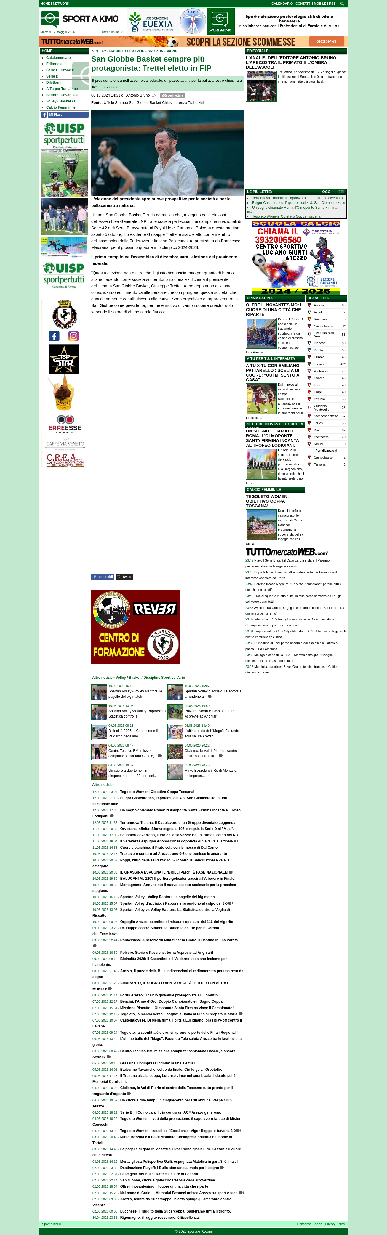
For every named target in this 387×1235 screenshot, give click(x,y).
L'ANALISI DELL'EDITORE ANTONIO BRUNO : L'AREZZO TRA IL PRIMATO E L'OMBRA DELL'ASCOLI (292, 62)
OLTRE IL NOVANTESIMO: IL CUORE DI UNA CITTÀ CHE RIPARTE (275, 310)
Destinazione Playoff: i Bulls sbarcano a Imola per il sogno (169, 1168)
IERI (341, 192)
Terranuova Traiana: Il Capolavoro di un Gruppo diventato (297, 198)
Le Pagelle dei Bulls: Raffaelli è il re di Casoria (159, 1174)
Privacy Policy (335, 1224)
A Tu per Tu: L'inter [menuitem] (60, 89)
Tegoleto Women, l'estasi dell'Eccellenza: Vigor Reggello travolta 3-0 (178, 1131)
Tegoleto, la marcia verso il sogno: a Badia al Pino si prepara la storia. (179, 1014)
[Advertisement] (296, 146)
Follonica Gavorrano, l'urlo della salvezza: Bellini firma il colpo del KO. (179, 835)
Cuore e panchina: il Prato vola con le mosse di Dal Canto (169, 847)
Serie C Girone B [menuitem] (58, 70)
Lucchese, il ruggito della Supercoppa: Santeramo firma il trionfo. (175, 1211)
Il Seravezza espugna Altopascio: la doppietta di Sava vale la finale (176, 841)
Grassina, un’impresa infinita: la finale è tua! (157, 1063)
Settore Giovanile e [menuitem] (60, 95)
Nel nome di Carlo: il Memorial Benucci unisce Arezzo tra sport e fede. (179, 1193)
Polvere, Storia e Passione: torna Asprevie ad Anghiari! (166, 953)
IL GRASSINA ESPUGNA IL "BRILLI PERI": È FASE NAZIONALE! (174, 872)
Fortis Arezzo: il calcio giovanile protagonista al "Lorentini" (170, 995)
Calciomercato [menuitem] (56, 58)
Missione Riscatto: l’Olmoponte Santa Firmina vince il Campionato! (177, 1008)
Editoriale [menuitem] (52, 64)
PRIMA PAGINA (260, 298)
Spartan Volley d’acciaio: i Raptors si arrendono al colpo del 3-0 (174, 903)
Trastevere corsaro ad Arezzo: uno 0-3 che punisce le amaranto (173, 854)
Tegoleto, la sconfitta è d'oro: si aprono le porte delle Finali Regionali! (179, 1032)
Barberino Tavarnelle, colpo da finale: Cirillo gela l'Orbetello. (171, 1069)
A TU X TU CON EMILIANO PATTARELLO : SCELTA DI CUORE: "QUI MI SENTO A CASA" (272, 372)
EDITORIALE (257, 51)
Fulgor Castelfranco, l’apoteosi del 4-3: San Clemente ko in (298, 203)
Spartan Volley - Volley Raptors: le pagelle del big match (167, 897)
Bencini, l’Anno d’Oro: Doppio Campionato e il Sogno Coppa (171, 1001)
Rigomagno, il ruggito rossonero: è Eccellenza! (160, 1217)
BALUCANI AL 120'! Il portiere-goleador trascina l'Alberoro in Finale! (178, 879)
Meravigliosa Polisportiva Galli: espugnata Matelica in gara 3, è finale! (179, 1162)
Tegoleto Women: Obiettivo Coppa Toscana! (157, 792)
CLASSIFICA (318, 298)
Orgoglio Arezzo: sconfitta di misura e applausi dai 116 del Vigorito (176, 922)
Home (47, 51)
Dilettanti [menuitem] (51, 83)
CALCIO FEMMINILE (264, 490)
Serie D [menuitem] (50, 76)
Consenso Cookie (309, 1224)
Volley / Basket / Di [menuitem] (60, 101)
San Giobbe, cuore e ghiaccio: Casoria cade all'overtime (167, 1180)
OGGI (326, 192)
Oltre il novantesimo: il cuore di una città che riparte (164, 1186)
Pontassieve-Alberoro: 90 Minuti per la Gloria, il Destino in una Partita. (179, 940)
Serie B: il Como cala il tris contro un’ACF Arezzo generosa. (170, 1112)
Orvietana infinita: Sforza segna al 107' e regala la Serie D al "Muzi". (177, 829)
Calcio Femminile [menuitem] (59, 107)
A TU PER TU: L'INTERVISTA (271, 359)
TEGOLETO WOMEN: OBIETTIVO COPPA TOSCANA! (267, 501)
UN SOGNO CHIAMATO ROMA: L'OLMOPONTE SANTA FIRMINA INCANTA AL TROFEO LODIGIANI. (272, 438)
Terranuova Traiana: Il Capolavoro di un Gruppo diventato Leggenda (178, 823)
